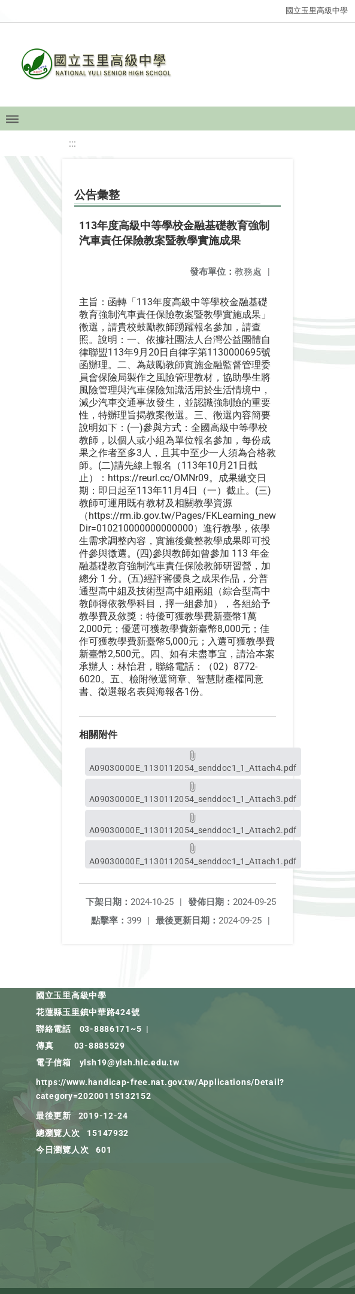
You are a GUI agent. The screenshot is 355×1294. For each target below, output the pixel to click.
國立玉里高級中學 (317, 10)
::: (72, 143)
